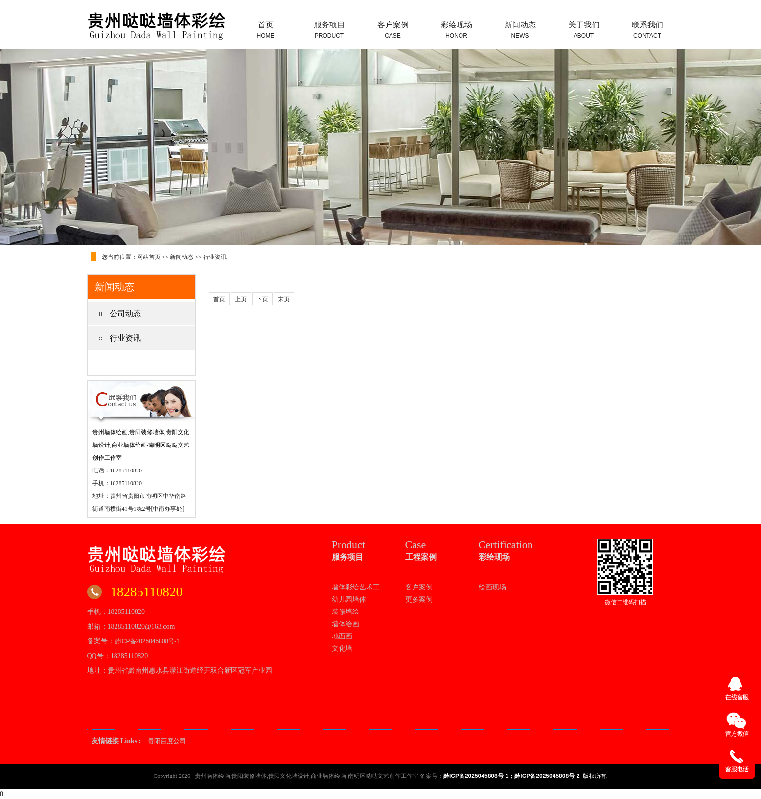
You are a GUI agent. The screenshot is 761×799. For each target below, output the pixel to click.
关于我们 (584, 30)
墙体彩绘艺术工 (356, 587)
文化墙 (342, 648)
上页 (241, 299)
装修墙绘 (345, 611)
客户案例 (393, 30)
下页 (262, 299)
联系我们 (647, 30)
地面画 (342, 636)
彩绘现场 (456, 30)
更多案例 (419, 599)
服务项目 (329, 30)
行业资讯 (215, 257)
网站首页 (149, 257)
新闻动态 (520, 30)
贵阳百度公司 (167, 741)
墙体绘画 (345, 624)
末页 (284, 299)
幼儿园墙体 (349, 599)
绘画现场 (492, 587)
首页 (266, 30)
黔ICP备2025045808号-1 (147, 641)
